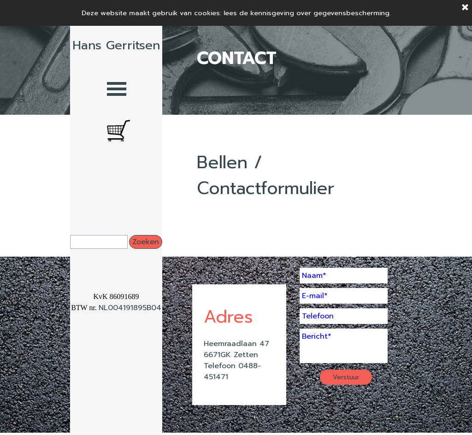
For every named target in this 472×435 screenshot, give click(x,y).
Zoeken (145, 241)
